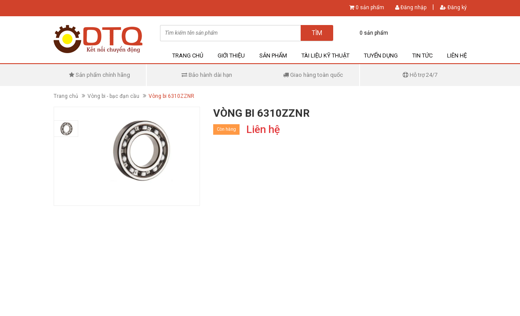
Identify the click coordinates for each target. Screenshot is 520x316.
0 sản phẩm (370, 7)
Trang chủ (187, 55)
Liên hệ (457, 55)
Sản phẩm (273, 55)
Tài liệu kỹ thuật (325, 55)
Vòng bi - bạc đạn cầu (113, 96)
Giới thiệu (231, 55)
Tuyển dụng (381, 55)
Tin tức (422, 55)
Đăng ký (453, 7)
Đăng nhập (410, 7)
